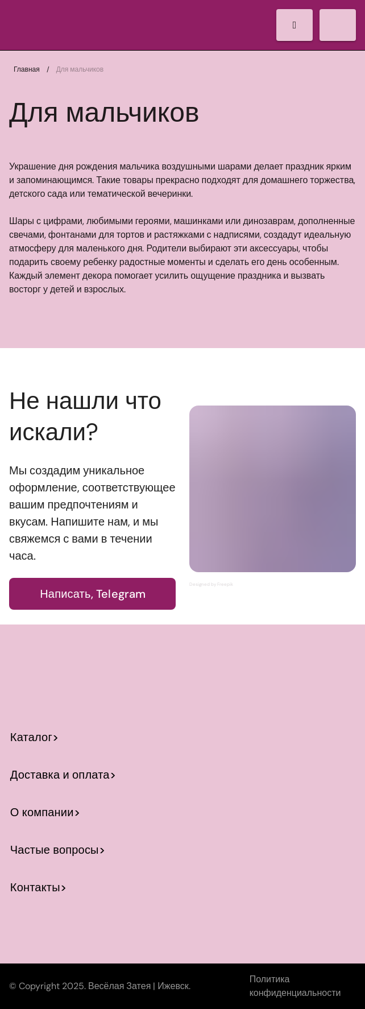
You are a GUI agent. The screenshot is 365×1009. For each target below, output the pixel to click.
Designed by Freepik (211, 584)
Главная (27, 69)
